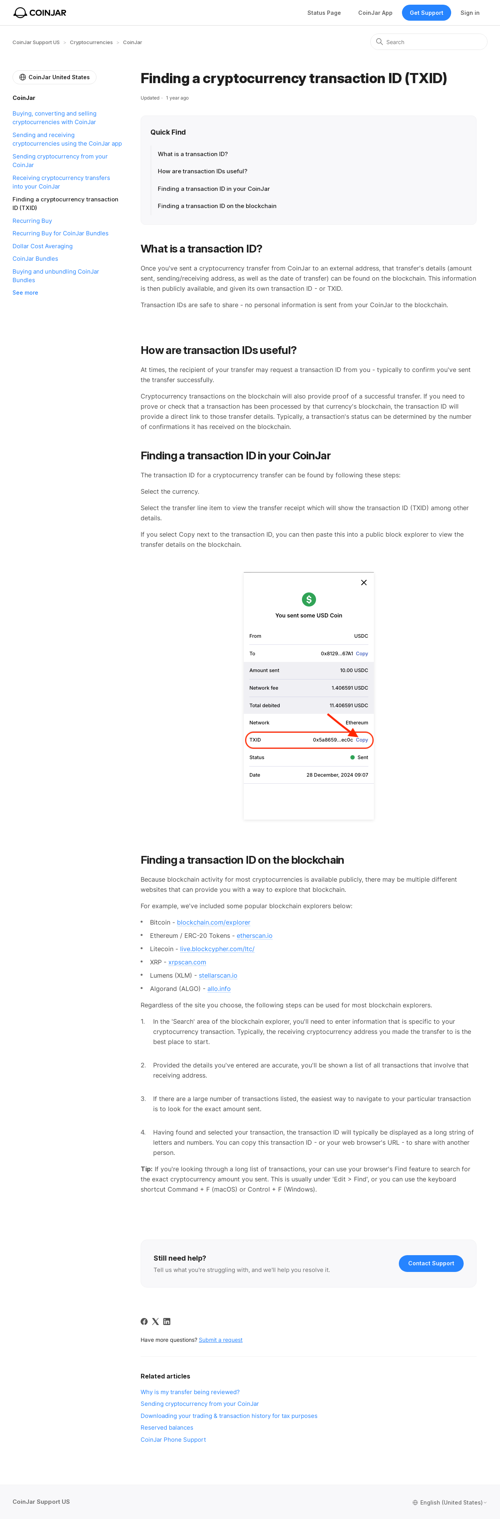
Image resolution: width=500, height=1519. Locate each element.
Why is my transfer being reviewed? (190, 1392)
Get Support (426, 12)
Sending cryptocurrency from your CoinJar (60, 161)
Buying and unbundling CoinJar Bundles (55, 276)
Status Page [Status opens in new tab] (324, 12)
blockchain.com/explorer (213, 922)
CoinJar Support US (36, 42)
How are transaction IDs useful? (203, 171)
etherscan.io (255, 935)
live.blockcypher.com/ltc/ (217, 949)
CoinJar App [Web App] (375, 12)
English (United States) (450, 1502)
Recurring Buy (32, 220)
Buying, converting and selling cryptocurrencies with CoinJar (54, 118)
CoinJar (132, 42)
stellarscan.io (218, 975)
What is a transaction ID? (193, 154)
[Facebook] (144, 1321)
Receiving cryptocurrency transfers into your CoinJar (61, 182)
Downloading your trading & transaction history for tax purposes (229, 1415)
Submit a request (221, 1339)
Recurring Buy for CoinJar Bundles (60, 233)
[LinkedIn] (166, 1321)
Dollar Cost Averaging (42, 246)
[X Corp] (155, 1321)
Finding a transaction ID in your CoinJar (214, 188)
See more (25, 292)
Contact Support (431, 1263)
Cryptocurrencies (91, 42)
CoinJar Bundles (35, 258)
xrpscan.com (187, 962)
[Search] (429, 42)
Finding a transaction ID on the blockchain (217, 206)
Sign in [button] (470, 12)
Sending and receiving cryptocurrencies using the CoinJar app (67, 139)
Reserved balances (167, 1427)
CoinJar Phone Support (173, 1439)
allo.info (219, 989)
